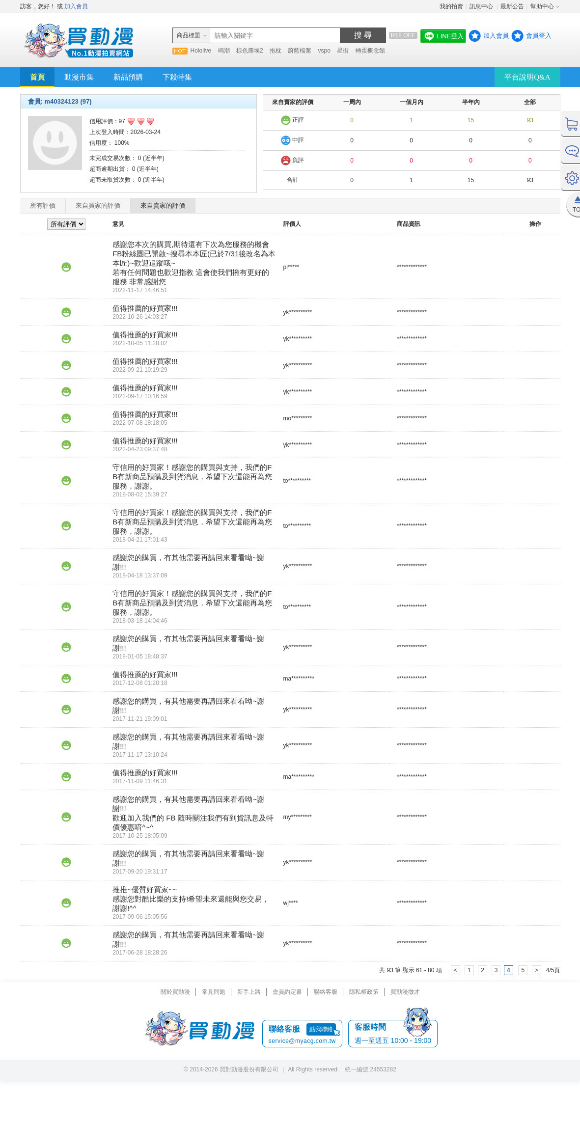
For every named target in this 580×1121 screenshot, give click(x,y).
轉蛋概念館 (370, 50)
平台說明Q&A (527, 77)
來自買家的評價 (98, 205)
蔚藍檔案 (299, 50)
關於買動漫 (175, 991)
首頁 (37, 77)
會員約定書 (287, 991)
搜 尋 (363, 35)
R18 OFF (403, 35)
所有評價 (42, 205)
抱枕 (275, 50)
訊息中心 (482, 6)
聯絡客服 (325, 991)
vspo (324, 50)
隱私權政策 (364, 991)
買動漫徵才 (405, 991)
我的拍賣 (451, 6)
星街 (343, 50)
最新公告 (512, 6)
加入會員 (76, 6)
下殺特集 (177, 77)
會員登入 (539, 35)
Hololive (201, 50)
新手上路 (249, 991)
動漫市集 (79, 77)
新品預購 (128, 77)
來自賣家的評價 (162, 205)
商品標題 (188, 35)
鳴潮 (224, 50)
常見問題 (213, 991)
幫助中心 (542, 6)
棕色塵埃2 (249, 50)
